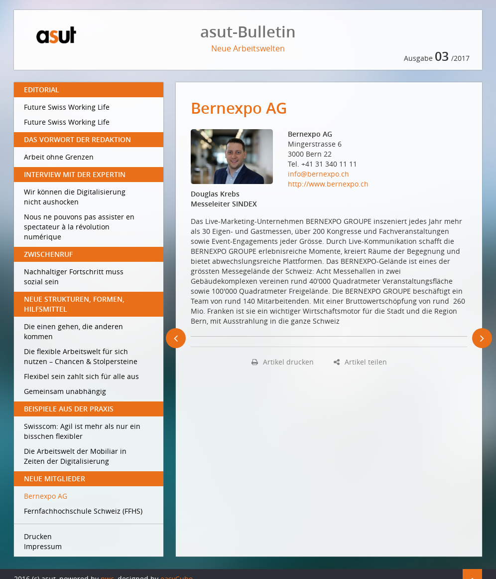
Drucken (38, 536)
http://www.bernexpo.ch (328, 184)
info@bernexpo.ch (318, 174)
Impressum (43, 546)
